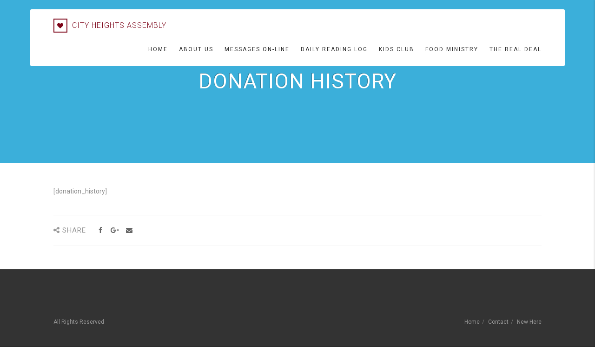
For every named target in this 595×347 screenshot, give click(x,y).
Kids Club (396, 49)
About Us (196, 49)
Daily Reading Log (334, 49)
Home (158, 49)
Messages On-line (257, 49)
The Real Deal (515, 49)
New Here (529, 322)
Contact (498, 322)
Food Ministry (451, 49)
